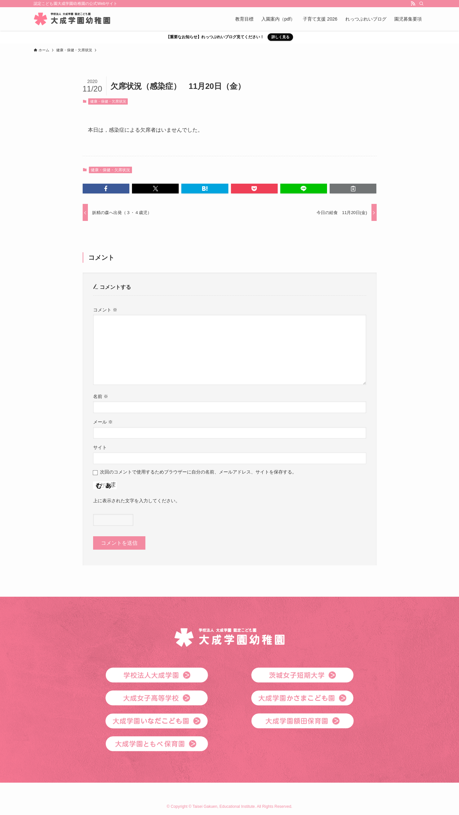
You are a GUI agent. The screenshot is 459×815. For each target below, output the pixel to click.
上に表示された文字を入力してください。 (136, 500)
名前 (100, 396)
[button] (106, 188)
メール (103, 421)
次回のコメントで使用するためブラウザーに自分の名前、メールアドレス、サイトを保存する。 (198, 471)
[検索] (421, 3)
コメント (105, 309)
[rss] (413, 3)
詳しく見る (280, 37)
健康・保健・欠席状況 (108, 101)
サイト (100, 447)
